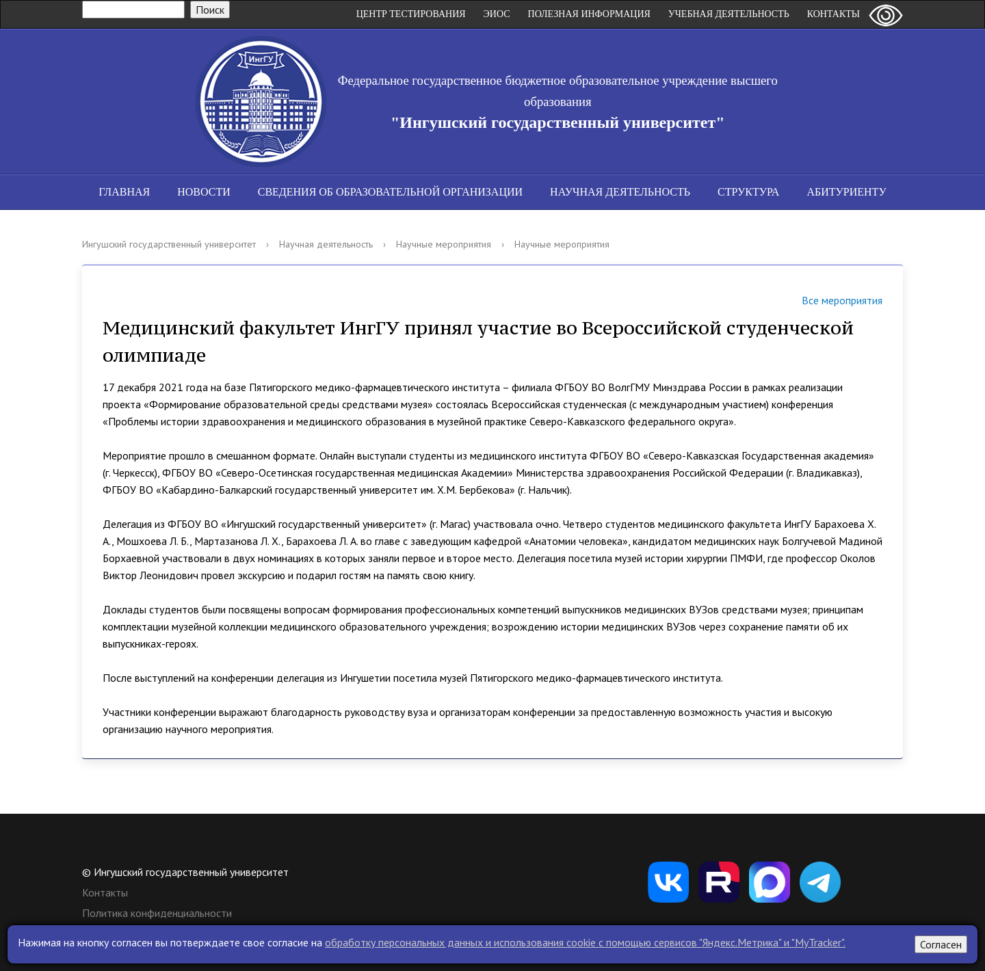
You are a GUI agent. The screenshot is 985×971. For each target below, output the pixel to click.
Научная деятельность (620, 192)
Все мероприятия (824, 302)
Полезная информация (589, 14)
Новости (204, 192)
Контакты (833, 14)
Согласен (941, 944)
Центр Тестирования (411, 14)
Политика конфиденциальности (157, 913)
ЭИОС (497, 14)
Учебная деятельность (728, 14)
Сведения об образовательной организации (390, 192)
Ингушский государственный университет (169, 244)
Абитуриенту (846, 192)
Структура (748, 192)
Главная (124, 192)
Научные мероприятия (443, 244)
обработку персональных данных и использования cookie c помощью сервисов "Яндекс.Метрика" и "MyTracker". (585, 942)
